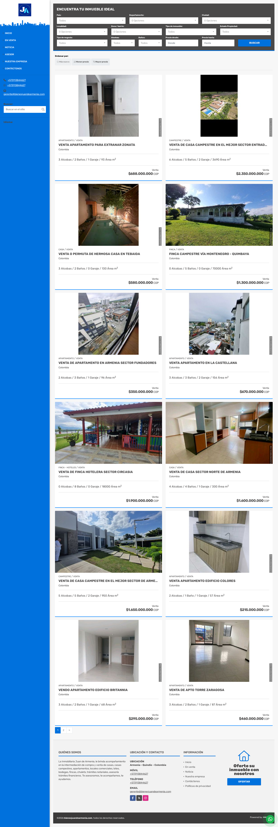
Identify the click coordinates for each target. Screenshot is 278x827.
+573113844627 (17, 80)
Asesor (9, 54)
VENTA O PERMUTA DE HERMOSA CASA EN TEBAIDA (99, 254)
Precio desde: (172, 37)
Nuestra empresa (16, 61)
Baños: (141, 37)
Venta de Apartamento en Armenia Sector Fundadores (107, 363)
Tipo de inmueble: (174, 26)
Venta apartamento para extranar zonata (97, 145)
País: (59, 15)
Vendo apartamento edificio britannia (93, 690)
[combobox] (91, 20)
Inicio (8, 33)
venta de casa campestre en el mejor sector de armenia (109, 581)
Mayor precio (100, 62)
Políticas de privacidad (198, 786)
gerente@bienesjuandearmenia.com (24, 94)
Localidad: (61, 26)
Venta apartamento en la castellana (203, 363)
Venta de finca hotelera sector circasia (96, 472)
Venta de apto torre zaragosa (196, 690)
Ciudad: (205, 15)
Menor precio (81, 62)
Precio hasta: (208, 37)
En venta (10, 40)
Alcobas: (115, 37)
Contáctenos (13, 68)
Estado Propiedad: (229, 26)
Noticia (9, 47)
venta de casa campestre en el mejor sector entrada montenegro (219, 145)
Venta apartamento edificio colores (202, 581)
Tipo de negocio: (65, 37)
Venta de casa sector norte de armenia (205, 472)
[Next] (69, 730)
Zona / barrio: (117, 26)
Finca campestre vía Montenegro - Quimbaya (209, 254)
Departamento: (136, 15)
